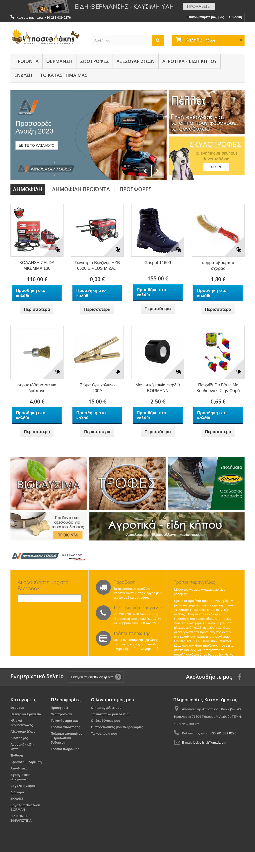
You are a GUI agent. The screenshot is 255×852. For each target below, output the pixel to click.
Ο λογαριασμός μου (112, 700)
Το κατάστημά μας (63, 75)
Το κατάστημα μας (65, 720)
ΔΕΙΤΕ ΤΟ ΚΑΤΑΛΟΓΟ (37, 145)
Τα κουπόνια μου (104, 733)
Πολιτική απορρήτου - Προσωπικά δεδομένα (66, 738)
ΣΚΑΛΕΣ (16, 799)
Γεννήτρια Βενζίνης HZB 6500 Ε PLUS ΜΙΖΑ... (97, 265)
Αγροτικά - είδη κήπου (189, 61)
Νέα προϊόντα (61, 714)
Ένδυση (23, 75)
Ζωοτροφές (94, 61)
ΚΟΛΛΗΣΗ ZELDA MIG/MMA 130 (37, 265)
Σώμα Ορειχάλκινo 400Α (97, 388)
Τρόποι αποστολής (65, 727)
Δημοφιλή (27, 189)
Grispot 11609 (157, 262)
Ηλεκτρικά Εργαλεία (25, 714)
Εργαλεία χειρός (23, 786)
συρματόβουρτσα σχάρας (218, 265)
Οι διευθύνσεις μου (105, 720)
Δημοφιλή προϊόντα (81, 189)
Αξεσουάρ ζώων (136, 61)
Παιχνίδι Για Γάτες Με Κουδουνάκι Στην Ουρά (218, 388)
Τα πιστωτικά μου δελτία (109, 714)
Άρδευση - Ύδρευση (26, 762)
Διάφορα (17, 792)
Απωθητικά (19, 768)
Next (157, 171)
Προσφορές (136, 189)
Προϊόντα (26, 61)
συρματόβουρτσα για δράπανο (37, 388)
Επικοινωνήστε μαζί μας (205, 17)
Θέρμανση (59, 61)
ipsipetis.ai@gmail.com (209, 742)
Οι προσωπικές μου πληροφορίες (117, 727)
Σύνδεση (235, 17)
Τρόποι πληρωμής (65, 749)
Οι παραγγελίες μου (106, 708)
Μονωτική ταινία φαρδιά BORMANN (157, 388)
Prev (145, 171)
